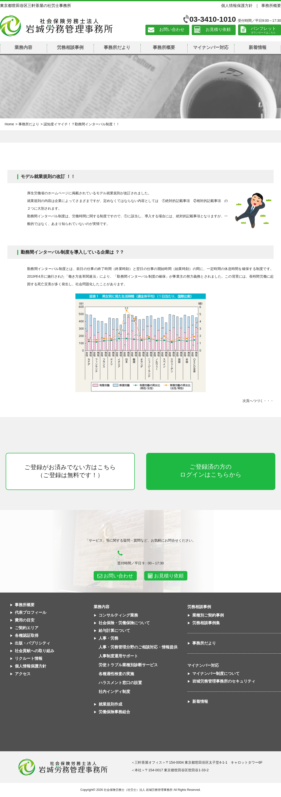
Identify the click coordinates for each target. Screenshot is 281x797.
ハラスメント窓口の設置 (120, 683)
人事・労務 (108, 638)
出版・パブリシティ (32, 643)
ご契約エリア (26, 628)
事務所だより (117, 47)
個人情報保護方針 (237, 5)
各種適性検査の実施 (116, 674)
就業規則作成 (110, 704)
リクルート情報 (28, 658)
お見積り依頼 (218, 29)
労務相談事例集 (206, 623)
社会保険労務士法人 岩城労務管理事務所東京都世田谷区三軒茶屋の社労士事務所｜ (62, 767)
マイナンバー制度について (216, 673)
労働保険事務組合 (114, 712)
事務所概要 (271, 5)
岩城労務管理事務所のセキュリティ (223, 681)
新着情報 (257, 47)
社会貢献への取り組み (34, 651)
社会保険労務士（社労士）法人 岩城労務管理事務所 (138, 790)
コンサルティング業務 (118, 615)
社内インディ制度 (114, 691)
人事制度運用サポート (118, 656)
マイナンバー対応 (210, 47)
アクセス (23, 674)
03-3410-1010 (212, 19)
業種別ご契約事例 (208, 615)
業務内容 (23, 47)
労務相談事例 (70, 47)
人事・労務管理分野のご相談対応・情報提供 (138, 647)
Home (9, 124)
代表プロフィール (30, 612)
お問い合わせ (171, 29)
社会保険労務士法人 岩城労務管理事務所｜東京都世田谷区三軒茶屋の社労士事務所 (56, 25)
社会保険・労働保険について (124, 623)
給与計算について (114, 630)
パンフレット (263, 28)
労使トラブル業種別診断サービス (128, 665)
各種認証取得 (26, 635)
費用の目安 (25, 620)
